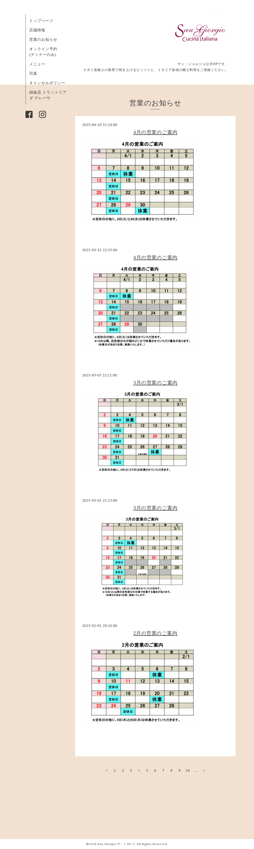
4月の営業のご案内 (155, 132)
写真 (33, 73)
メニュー (37, 64)
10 (188, 770)
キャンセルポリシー (47, 82)
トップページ (41, 20)
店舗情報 (37, 30)
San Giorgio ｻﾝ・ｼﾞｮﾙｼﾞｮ (116, 844)
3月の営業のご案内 (155, 382)
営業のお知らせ (43, 39)
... (195, 770)
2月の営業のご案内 (155, 633)
